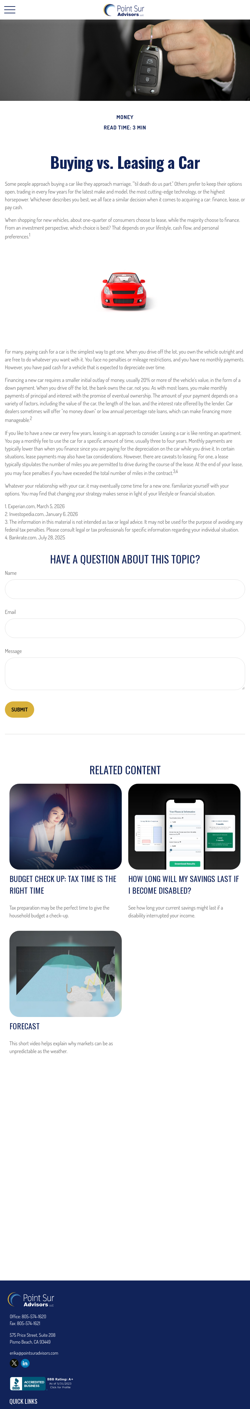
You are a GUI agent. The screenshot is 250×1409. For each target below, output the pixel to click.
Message (13, 651)
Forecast (24, 1026)
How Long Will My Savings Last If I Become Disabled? (183, 884)
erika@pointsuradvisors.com (34, 1353)
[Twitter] (14, 1363)
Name (11, 573)
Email (10, 612)
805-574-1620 (34, 1316)
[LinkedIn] (25, 1363)
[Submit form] (19, 709)
